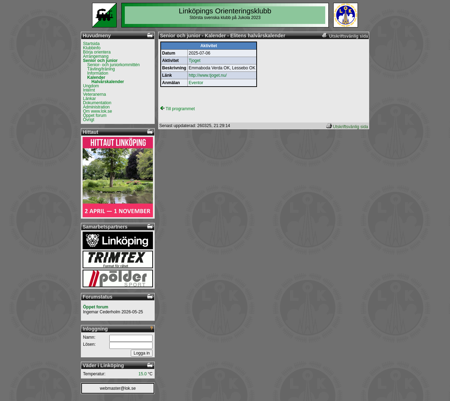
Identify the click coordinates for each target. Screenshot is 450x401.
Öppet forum (95, 115)
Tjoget (194, 60)
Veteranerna (94, 94)
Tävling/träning (101, 69)
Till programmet (177, 108)
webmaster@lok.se (118, 388)
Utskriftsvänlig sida (350, 126)
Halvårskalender (107, 81)
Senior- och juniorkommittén (113, 64)
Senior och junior (100, 60)
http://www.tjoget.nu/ (208, 75)
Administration (96, 107)
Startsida (91, 43)
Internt (89, 90)
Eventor (196, 82)
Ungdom (91, 85)
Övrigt (88, 119)
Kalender (96, 77)
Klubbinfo (92, 47)
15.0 (143, 373)
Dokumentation (97, 102)
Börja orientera (97, 52)
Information (97, 73)
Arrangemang (96, 56)
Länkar (89, 98)
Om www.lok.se (97, 111)
